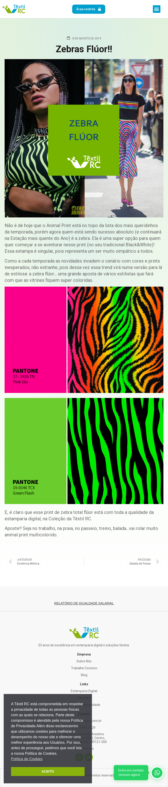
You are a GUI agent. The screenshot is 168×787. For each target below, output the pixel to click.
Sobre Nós (84, 661)
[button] (156, 9)
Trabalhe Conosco (84, 668)
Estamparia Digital (84, 691)
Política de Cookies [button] (27, 759)
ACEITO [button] (48, 771)
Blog (84, 675)
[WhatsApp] (138, 773)
